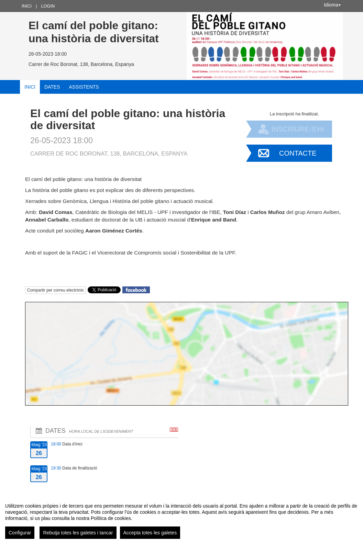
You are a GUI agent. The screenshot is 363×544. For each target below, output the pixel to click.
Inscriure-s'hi (297, 129)
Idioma (332, 5)
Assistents (84, 87)
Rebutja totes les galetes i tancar (78, 532)
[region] (181, 518)
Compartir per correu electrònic (55, 290)
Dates (52, 87)
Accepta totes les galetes (150, 532)
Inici (27, 6)
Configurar (20, 532)
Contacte (298, 153)
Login (48, 6)
